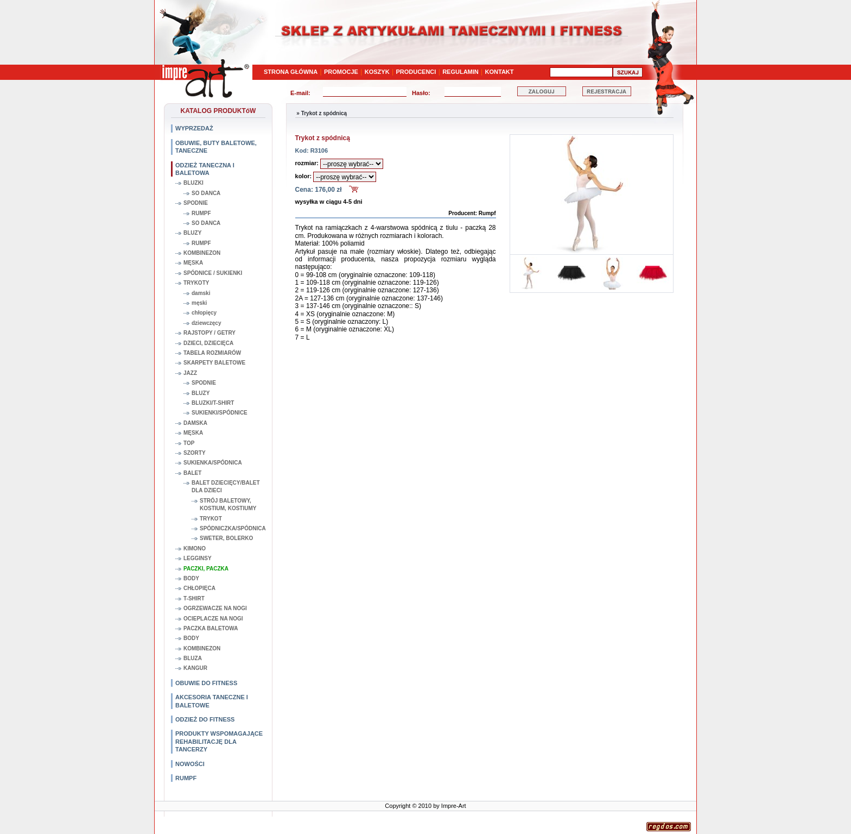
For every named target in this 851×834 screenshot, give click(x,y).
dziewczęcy (206, 323)
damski (201, 293)
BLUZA (192, 658)
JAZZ (190, 373)
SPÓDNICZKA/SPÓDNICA (232, 528)
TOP (188, 443)
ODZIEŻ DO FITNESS (204, 719)
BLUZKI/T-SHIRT (213, 403)
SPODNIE (195, 203)
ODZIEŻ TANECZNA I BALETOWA (204, 169)
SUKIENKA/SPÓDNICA (212, 463)
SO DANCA (206, 193)
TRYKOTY (196, 283)
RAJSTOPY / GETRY (209, 333)
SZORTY (194, 453)
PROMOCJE (341, 71)
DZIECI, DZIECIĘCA (208, 343)
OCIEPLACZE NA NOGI (213, 619)
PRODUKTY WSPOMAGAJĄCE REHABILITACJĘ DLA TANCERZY (219, 741)
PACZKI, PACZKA (205, 569)
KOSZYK (377, 71)
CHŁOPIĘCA (199, 588)
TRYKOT (211, 519)
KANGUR (195, 668)
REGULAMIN (460, 71)
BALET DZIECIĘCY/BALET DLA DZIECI (226, 486)
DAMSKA (195, 423)
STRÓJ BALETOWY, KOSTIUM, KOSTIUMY (228, 504)
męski (199, 303)
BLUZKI (193, 183)
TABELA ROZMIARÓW (212, 353)
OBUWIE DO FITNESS (206, 683)
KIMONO (194, 548)
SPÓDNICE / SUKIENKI (212, 273)
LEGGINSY (197, 558)
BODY (191, 578)
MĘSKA (193, 263)
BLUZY (192, 233)
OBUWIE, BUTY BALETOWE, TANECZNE (216, 147)
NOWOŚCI (190, 764)
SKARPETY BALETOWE (214, 363)
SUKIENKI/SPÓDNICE (219, 413)
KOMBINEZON (201, 253)
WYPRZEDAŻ (194, 128)
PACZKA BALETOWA (210, 628)
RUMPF (201, 213)
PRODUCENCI (416, 71)
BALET (192, 473)
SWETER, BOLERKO (226, 538)
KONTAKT (499, 71)
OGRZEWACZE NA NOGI (215, 608)
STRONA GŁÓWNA (290, 71)
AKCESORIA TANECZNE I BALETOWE (211, 701)
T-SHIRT (194, 598)
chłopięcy (204, 313)
